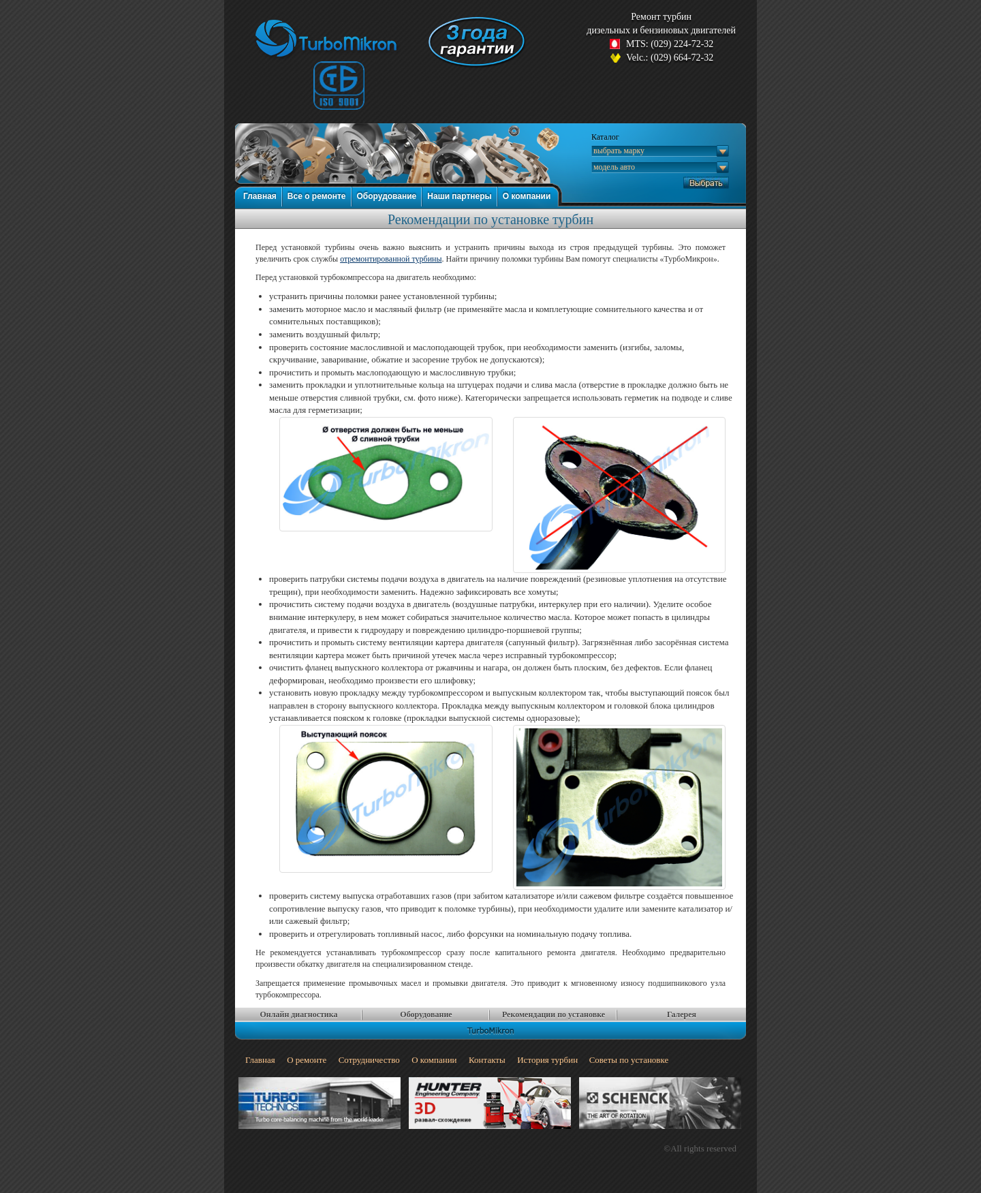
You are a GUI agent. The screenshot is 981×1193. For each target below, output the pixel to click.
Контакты (487, 1060)
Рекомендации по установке (553, 1014)
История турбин (547, 1060)
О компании (527, 196)
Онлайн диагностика (298, 1014)
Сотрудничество (369, 1060)
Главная (260, 196)
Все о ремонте (316, 196)
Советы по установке (629, 1060)
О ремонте (306, 1060)
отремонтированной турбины (390, 259)
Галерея (681, 1014)
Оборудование (387, 196)
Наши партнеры (459, 196)
